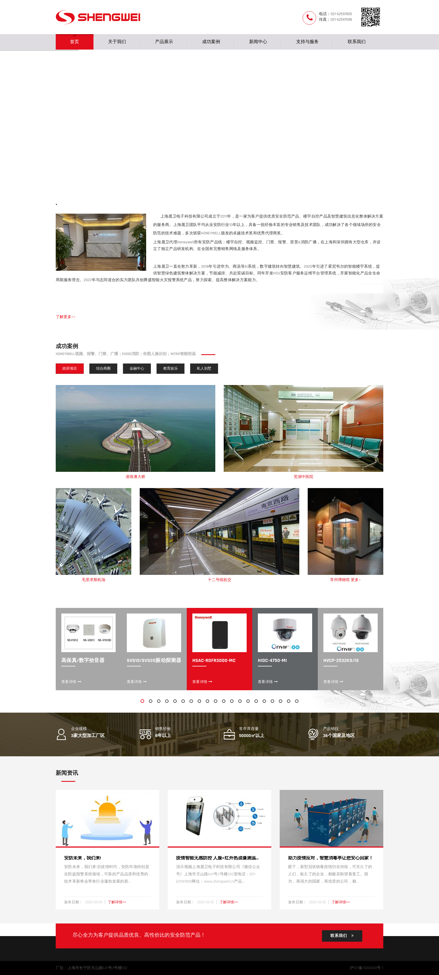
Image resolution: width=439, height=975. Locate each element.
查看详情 (71, 682)
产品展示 (164, 42)
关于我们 (117, 42)
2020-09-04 (94, 902)
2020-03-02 (206, 902)
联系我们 (357, 42)
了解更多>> (66, 316)
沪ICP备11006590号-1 (366, 968)
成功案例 (211, 42)
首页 (74, 42)
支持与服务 (307, 42)
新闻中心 (258, 42)
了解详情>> (117, 902)
